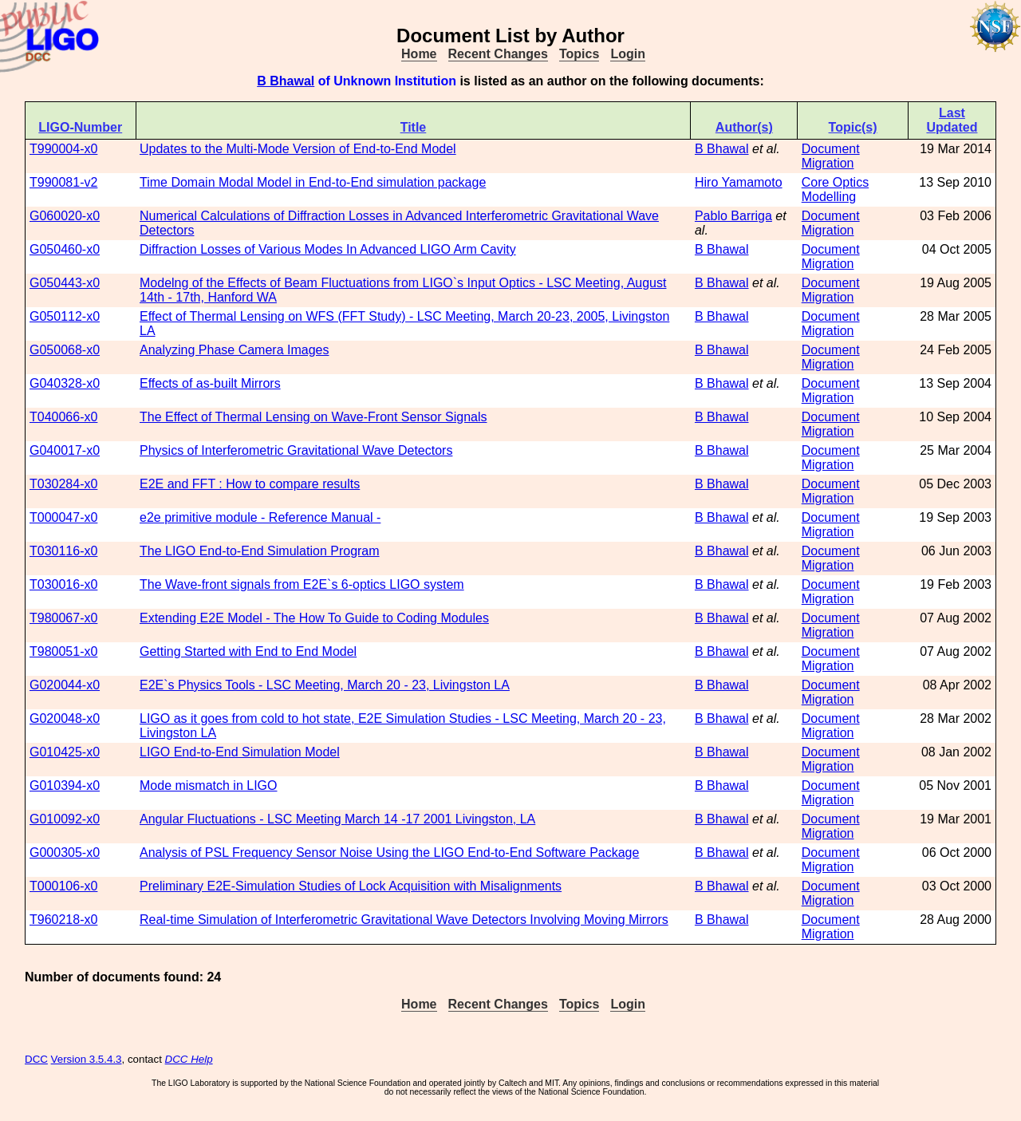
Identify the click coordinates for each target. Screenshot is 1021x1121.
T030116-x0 (63, 551)
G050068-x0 (65, 350)
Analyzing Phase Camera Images (234, 350)
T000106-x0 (63, 886)
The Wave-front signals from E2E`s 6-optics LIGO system (302, 584)
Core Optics (835, 182)
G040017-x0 (65, 450)
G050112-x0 (65, 316)
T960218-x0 (63, 919)
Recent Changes (498, 54)
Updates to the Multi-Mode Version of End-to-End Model (298, 149)
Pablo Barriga (733, 216)
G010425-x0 (65, 752)
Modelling (829, 196)
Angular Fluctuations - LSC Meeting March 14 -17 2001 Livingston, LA (337, 819)
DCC (36, 1059)
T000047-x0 (63, 517)
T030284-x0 (63, 484)
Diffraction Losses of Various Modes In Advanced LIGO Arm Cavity (328, 249)
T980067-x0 (63, 618)
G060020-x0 (65, 216)
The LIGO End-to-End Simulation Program (260, 551)
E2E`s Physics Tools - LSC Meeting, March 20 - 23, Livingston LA (325, 685)
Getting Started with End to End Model (248, 651)
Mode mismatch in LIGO (209, 785)
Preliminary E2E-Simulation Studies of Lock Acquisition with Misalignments (351, 886)
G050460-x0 (65, 249)
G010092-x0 (65, 819)
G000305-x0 (65, 852)
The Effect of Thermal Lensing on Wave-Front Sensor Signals (313, 417)
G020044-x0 (65, 685)
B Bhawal (285, 81)
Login (627, 54)
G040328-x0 (65, 383)
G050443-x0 (65, 283)
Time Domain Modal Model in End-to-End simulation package (313, 182)
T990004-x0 (63, 149)
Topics (579, 54)
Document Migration (831, 156)
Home (418, 54)
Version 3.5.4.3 (86, 1059)
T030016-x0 (63, 584)
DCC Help (189, 1059)
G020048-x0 (65, 718)
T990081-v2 (63, 182)
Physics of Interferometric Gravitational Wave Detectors (296, 450)
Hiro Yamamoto (739, 182)
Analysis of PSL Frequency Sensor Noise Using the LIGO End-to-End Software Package (389, 852)
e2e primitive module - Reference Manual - (260, 517)
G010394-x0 (65, 785)
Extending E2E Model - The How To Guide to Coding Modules (314, 618)
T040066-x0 (63, 417)
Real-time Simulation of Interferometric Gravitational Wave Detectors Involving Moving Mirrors (404, 919)
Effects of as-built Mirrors (210, 383)
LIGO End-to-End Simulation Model (240, 752)
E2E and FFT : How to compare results (250, 484)
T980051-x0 (63, 651)
